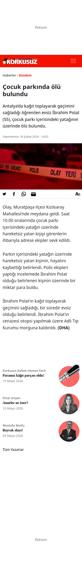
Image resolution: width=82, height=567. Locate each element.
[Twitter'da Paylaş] (4, 194)
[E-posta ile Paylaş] (33, 194)
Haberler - (10, 75)
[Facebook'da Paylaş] (14, 194)
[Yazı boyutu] (77, 194)
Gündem (25, 75)
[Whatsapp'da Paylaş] (23, 194)
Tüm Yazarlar (13, 449)
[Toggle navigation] (73, 61)
